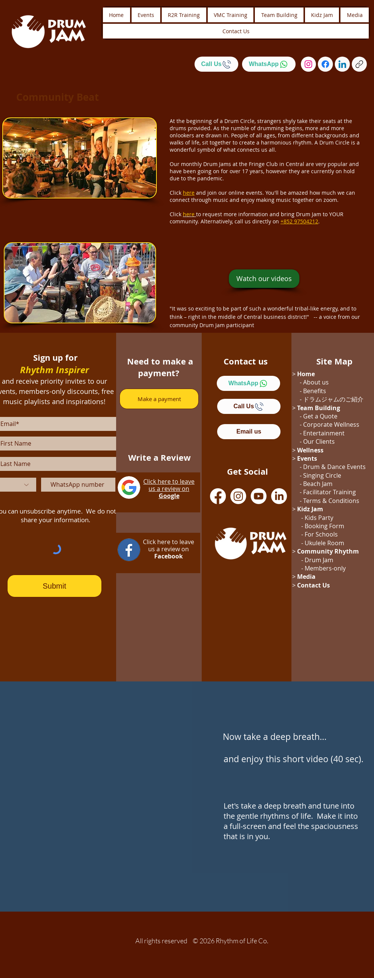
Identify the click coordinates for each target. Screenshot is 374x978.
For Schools (321, 534)
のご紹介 (351, 399)
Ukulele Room (324, 543)
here (189, 214)
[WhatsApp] (269, 64)
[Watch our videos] (264, 278)
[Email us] (248, 431)
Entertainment (324, 433)
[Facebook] (325, 64)
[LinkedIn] (342, 64)
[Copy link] (359, 64)
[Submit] (54, 586)
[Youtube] (259, 496)
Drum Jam (319, 560)
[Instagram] (308, 64)
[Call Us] (216, 64)
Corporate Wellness (331, 424)
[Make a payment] (159, 399)
